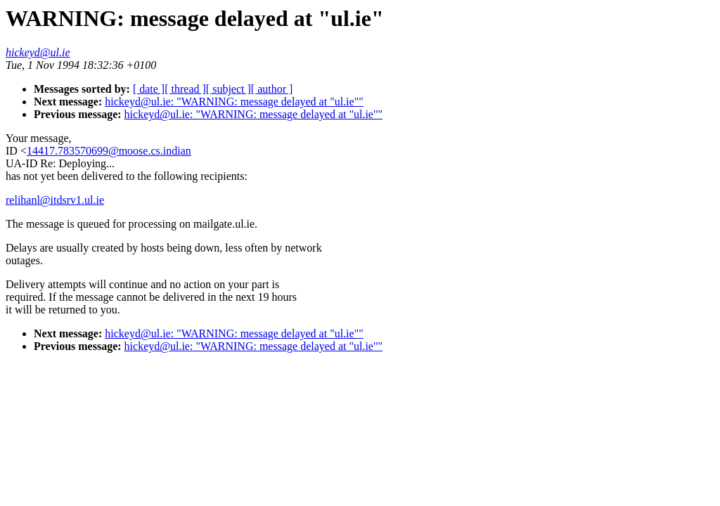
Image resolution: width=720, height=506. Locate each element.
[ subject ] (228, 89)
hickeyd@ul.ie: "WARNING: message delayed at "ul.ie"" (234, 102)
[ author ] (272, 89)
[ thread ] (185, 89)
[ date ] (149, 89)
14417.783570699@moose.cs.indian (109, 151)
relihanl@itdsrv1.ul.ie (55, 200)
